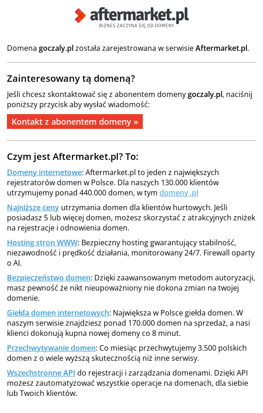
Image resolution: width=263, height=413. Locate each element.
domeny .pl (178, 193)
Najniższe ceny (33, 207)
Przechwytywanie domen (51, 348)
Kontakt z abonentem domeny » (75, 121)
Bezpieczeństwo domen (49, 278)
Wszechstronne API (41, 373)
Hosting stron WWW (42, 242)
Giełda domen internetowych (58, 313)
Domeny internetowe (44, 172)
